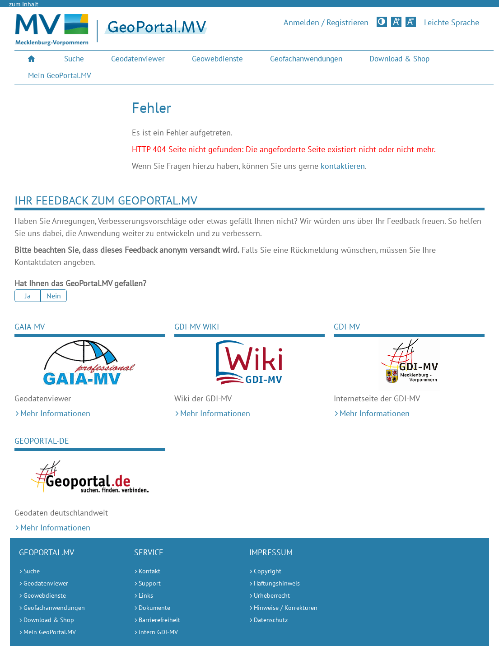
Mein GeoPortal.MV (59, 75)
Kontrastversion (382, 21)
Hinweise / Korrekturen (285, 608)
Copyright (267, 571)
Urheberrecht (272, 595)
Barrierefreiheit (159, 620)
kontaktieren (343, 166)
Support (150, 583)
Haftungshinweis (277, 583)
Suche (74, 59)
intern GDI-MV (158, 632)
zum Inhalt (23, 4)
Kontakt (149, 571)
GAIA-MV (29, 326)
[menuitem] (32, 59)
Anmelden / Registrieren (326, 23)
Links (146, 595)
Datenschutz (271, 620)
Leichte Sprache (451, 23)
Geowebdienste (217, 59)
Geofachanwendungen (306, 59)
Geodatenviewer (138, 59)
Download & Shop (399, 59)
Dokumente (154, 608)
